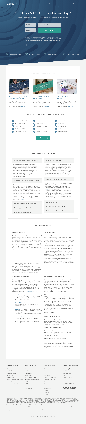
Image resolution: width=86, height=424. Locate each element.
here (19, 196)
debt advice (30, 291)
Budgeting (22, 106)
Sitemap (46, 394)
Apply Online (49, 30)
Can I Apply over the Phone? (22, 208)
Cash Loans (28, 371)
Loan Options (72, 3)
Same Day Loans (29, 369)
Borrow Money (10, 381)
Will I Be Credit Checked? (53, 160)
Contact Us (63, 3)
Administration (48, 384)
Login (45, 386)
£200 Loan (28, 384)
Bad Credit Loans (11, 373)
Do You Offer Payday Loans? (54, 210)
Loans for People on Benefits (14, 384)
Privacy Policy (47, 381)
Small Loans (28, 375)
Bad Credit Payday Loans (13, 371)
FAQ (56, 3)
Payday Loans (10, 377)
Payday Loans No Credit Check (15, 379)
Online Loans (28, 373)
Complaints (47, 390)
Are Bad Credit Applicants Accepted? (25, 203)
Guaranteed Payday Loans (32, 379)
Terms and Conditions (49, 379)
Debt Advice (47, 375)
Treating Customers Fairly (51, 377)
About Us (48, 3)
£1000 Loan (28, 388)
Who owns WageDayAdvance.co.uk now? (26, 180)
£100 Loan (28, 381)
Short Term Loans (11, 369)
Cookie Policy (47, 388)
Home (41, 3)
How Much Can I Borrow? (53, 202)
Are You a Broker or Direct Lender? (56, 206)
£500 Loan (28, 386)
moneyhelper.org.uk (29, 41)
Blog (45, 371)
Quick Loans (10, 375)
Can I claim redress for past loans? (56, 179)
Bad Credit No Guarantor (32, 377)
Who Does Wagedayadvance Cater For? (26, 160)
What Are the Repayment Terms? (23, 212)
